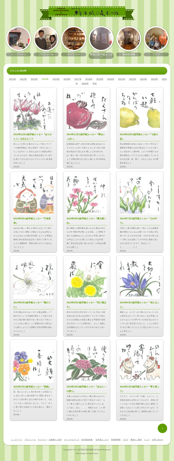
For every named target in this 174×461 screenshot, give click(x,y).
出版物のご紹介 (55, 440)
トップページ (16, 440)
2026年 (85, 83)
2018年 (88, 79)
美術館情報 (116, 440)
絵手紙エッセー (102, 440)
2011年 (12, 79)
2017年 (77, 79)
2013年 (34, 79)
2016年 (67, 79)
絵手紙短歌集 (87, 440)
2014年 (45, 79)
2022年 (132, 79)
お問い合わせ (157, 440)
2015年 (56, 79)
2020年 (110, 79)
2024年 (154, 79)
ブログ (125, 440)
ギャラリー (42, 440)
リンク (147, 440)
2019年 (99, 79)
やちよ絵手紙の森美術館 (83, 450)
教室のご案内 (136, 440)
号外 (94, 83)
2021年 (121, 79)
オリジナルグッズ (71, 440)
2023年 (143, 79)
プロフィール (30, 440)
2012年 (23, 79)
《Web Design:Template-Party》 (87, 453)
